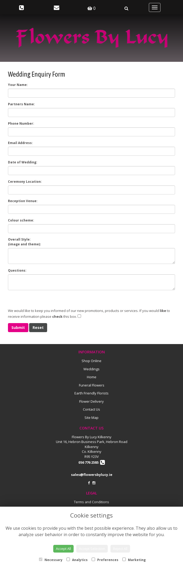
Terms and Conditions (91, 501)
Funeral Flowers (91, 385)
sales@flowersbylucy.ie (91, 474)
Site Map (91, 417)
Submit (18, 327)
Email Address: (20, 143)
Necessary (51, 560)
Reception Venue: (23, 201)
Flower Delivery (91, 401)
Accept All (63, 548)
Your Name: (18, 84)
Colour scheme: (21, 220)
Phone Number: (21, 123)
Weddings (91, 369)
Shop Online (91, 360)
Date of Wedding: (22, 162)
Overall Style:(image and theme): (24, 241)
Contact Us (91, 409)
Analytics (77, 560)
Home (91, 377)
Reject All (120, 548)
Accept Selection (92, 548)
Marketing (134, 560)
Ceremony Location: (25, 181)
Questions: (17, 270)
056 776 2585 (91, 462)
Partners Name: (21, 104)
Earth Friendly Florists (91, 393)
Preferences (105, 560)
